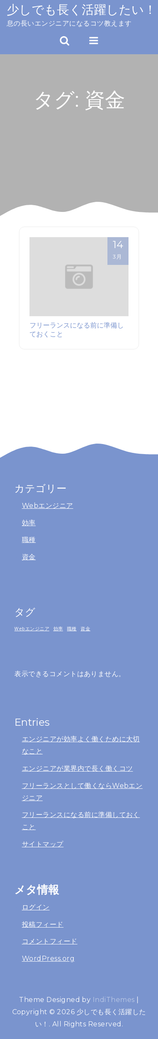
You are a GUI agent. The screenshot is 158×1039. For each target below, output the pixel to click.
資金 (29, 557)
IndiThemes (114, 1000)
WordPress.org (48, 958)
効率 (29, 523)
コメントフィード (50, 941)
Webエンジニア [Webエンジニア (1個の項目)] (31, 629)
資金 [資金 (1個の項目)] (85, 629)
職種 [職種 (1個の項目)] (72, 629)
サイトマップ (43, 844)
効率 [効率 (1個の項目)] (58, 629)
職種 (29, 540)
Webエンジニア (47, 506)
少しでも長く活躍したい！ (81, 9)
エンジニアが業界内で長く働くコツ (77, 768)
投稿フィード (43, 924)
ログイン (36, 907)
